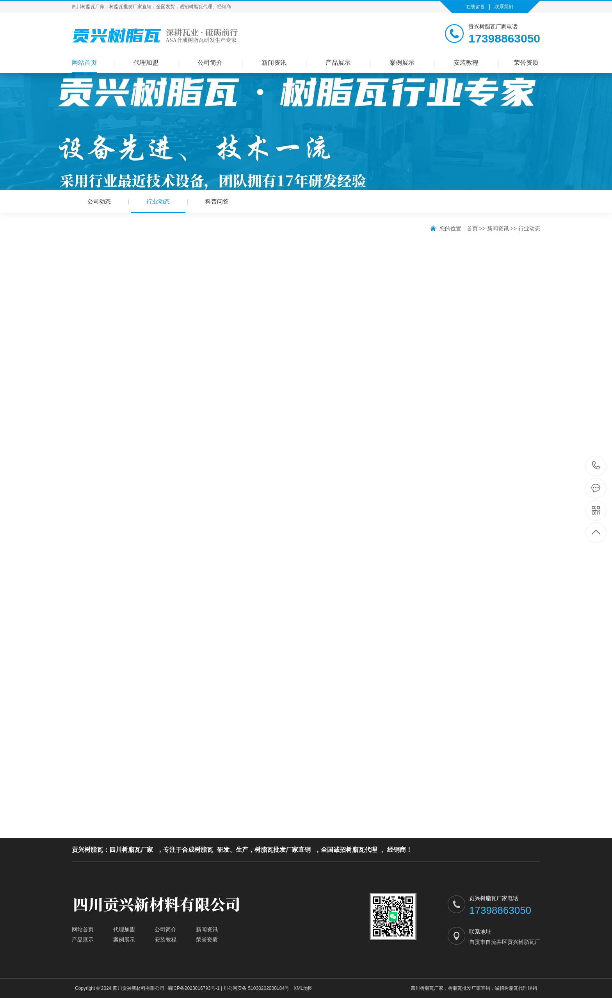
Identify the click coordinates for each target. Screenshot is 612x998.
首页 (472, 228)
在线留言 (475, 6)
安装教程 (466, 62)
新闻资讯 (274, 62)
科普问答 (217, 201)
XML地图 (303, 988)
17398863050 (596, 466)
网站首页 (84, 62)
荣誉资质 (526, 62)
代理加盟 (145, 62)
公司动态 (99, 201)
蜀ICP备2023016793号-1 (193, 988)
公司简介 (209, 62)
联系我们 (504, 6)
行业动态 (158, 205)
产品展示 (338, 62)
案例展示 (402, 62)
